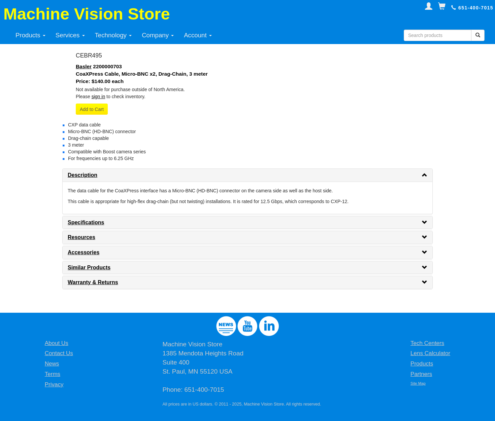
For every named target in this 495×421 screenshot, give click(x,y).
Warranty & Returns (93, 282)
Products (30, 35)
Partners (421, 374)
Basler (84, 66)
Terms (52, 374)
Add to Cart (92, 109)
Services (70, 35)
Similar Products (89, 267)
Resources (81, 237)
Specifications (86, 222)
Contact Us (59, 353)
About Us (56, 343)
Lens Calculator (430, 353)
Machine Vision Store (86, 14)
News (52, 363)
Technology (113, 35)
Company (158, 35)
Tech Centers (427, 343)
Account (198, 35)
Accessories (83, 252)
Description (82, 175)
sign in (98, 96)
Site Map (418, 383)
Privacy (54, 384)
